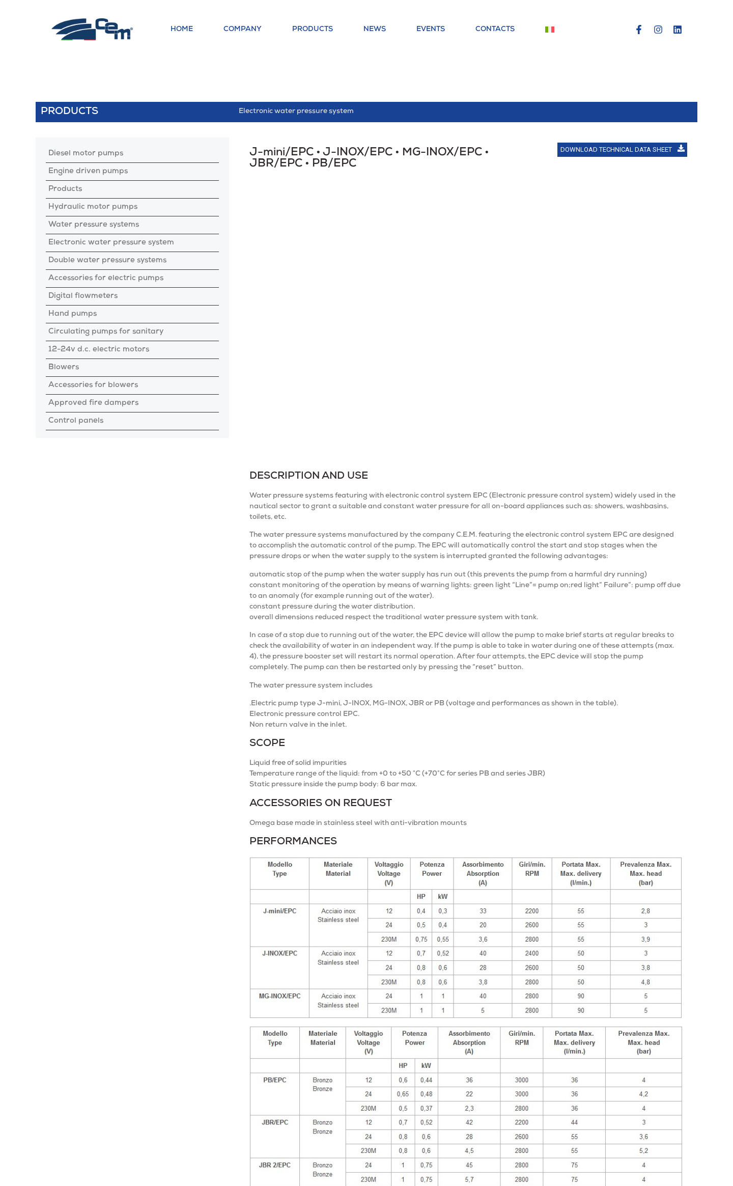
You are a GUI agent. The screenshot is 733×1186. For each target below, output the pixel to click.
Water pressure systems (93, 225)
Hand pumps (72, 314)
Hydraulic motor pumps (92, 207)
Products (312, 29)
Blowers (63, 368)
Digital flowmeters (83, 296)
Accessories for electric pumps (105, 278)
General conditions (569, 1169)
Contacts (495, 29)
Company (242, 29)
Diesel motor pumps (85, 154)
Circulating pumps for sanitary (105, 332)
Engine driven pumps (88, 172)
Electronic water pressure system (111, 243)
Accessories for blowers (93, 385)
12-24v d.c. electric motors (98, 350)
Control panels (75, 421)
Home (182, 29)
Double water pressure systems (107, 261)
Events (430, 29)
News (374, 29)
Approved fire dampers (93, 403)
